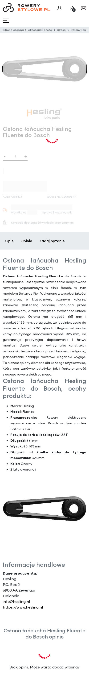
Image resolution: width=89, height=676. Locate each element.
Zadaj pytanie (52, 240)
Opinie (26, 240)
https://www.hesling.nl (23, 607)
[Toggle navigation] (6, 20)
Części (61, 30)
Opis (9, 240)
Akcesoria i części (40, 30)
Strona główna (13, 30)
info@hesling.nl (16, 601)
